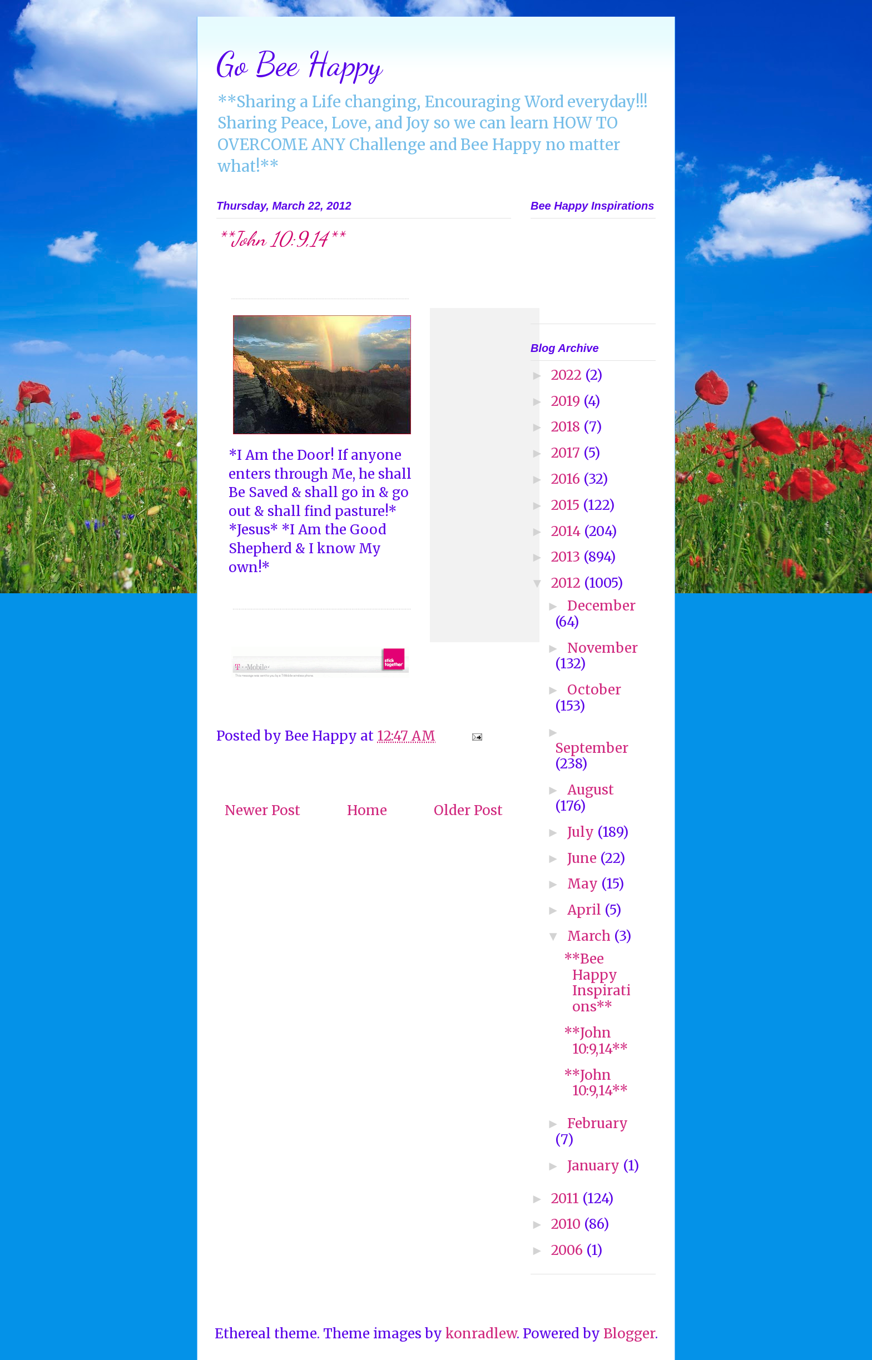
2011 (566, 1198)
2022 (568, 375)
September (591, 748)
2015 (567, 505)
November (602, 648)
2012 (567, 583)
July (582, 832)
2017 (567, 452)
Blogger (629, 1333)
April (586, 910)
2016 (567, 479)
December (601, 605)
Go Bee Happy (299, 64)
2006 (568, 1250)
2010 (567, 1224)
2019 (567, 401)
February (597, 1123)
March (590, 936)
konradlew (481, 1333)
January (595, 1165)
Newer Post (262, 810)
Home (367, 810)
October (594, 689)
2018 (567, 426)
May (584, 883)
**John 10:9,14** (596, 1041)
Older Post (468, 810)
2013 (567, 556)
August (590, 789)
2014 (567, 531)
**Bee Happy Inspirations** (597, 982)
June (583, 858)
